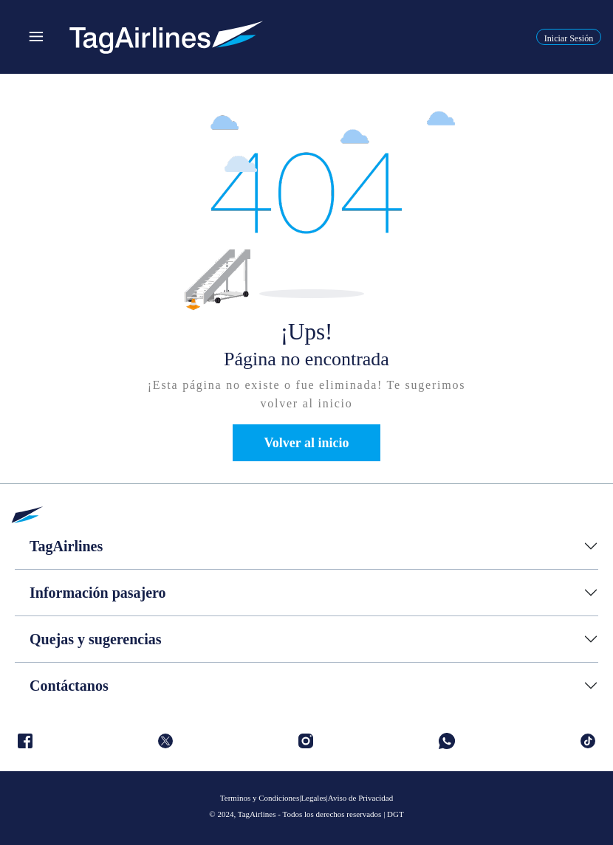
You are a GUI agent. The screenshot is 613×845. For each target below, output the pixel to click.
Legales (313, 797)
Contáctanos (69, 685)
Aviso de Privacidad (360, 797)
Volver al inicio (306, 442)
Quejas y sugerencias (96, 639)
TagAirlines (66, 546)
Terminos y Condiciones (259, 797)
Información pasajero (98, 592)
